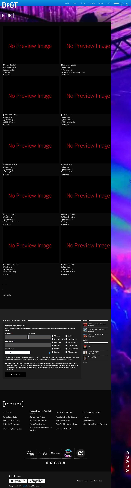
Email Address (14, 339)
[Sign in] (122, 4)
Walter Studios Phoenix (73, 272)
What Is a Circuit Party (15, 272)
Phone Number (14, 347)
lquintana (72, 67)
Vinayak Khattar (16, 67)
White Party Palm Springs (17, 425)
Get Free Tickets (101, 416)
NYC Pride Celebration (16, 420)
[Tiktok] (127, 470)
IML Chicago (11, 72)
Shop (108, 3)
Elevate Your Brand (73, 416)
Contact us (118, 478)
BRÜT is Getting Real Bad (74, 122)
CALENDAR (91, 3)
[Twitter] (127, 466)
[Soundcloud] (127, 461)
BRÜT (25, 483)
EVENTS (66, 3)
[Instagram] (127, 457)
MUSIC (74, 3)
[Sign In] (127, 4)
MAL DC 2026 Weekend (14, 122)
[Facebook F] (127, 452)
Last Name (39, 331)
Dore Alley (70, 222)
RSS (111, 478)
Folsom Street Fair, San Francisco (107, 420)
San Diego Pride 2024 (74, 425)
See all (98, 341)
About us (100, 478)
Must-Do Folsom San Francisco (17, 222)
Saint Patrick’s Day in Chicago (76, 420)
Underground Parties (73, 172)
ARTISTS (82, 3)
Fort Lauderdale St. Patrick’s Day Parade (79, 72)
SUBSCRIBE (20, 370)
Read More (12, 75)
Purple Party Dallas (14, 172)
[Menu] (116, 3)
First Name (13, 331)
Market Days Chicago (44, 420)
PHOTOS (100, 3)
